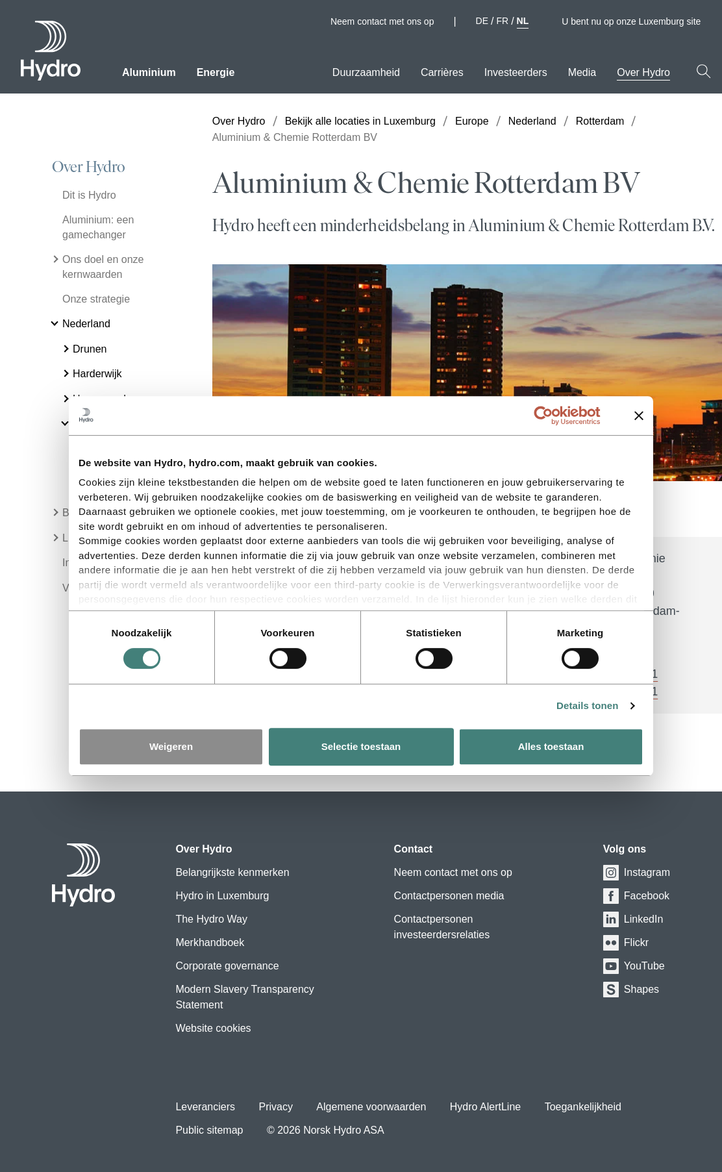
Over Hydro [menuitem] (643, 72)
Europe (472, 121)
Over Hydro (88, 166)
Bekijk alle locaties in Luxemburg (360, 121)
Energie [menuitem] (216, 72)
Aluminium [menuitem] (149, 72)
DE (482, 21)
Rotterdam (600, 121)
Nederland (532, 121)
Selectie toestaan (361, 746)
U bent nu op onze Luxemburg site (637, 21)
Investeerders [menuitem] (515, 72)
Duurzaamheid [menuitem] (366, 72)
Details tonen (587, 705)
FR (502, 21)
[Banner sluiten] (638, 415)
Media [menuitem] (582, 72)
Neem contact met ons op (382, 21)
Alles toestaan (551, 746)
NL (523, 21)
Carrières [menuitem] (442, 72)
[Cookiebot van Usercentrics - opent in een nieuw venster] (553, 415)
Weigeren (171, 746)
